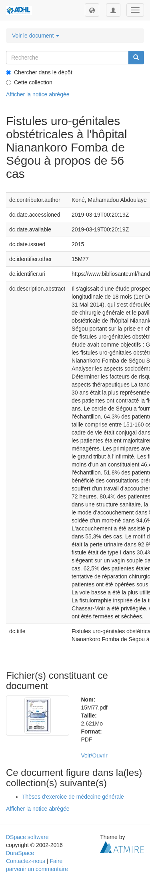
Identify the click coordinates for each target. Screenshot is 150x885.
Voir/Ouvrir (94, 755)
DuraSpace (20, 853)
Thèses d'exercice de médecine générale (73, 796)
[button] (92, 10)
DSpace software (27, 837)
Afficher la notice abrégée (38, 94)
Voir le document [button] (35, 35)
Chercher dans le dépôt (39, 72)
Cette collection (29, 82)
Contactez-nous (25, 861)
